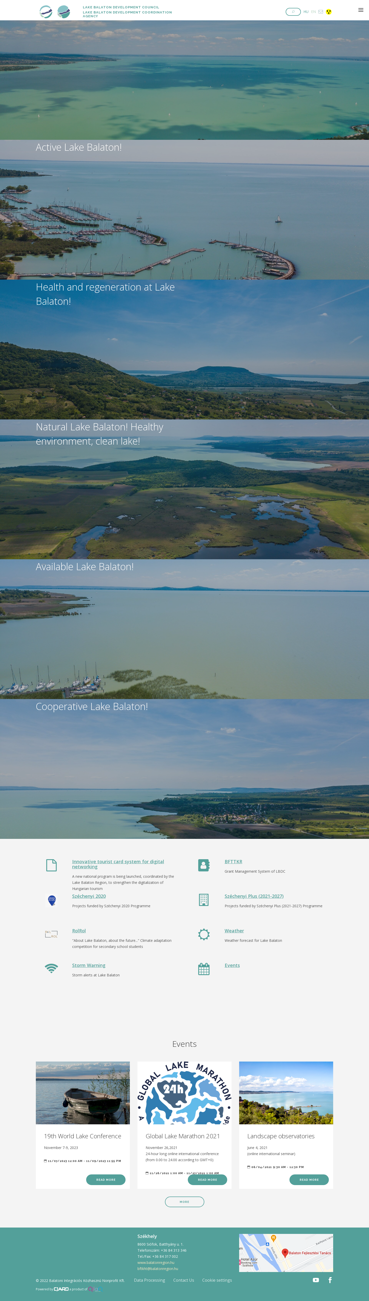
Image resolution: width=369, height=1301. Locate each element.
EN (313, 11)
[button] (293, 12)
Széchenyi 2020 (89, 896)
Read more (106, 1180)
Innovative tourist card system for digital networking (118, 864)
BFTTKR (233, 861)
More (184, 1202)
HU (306, 11)
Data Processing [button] (149, 1280)
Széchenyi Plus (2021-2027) (254, 896)
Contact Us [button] (183, 1280)
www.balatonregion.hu (155, 1262)
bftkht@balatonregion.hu (157, 1268)
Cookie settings (217, 1280)
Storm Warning (88, 965)
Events (232, 965)
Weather (234, 931)
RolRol (79, 931)
